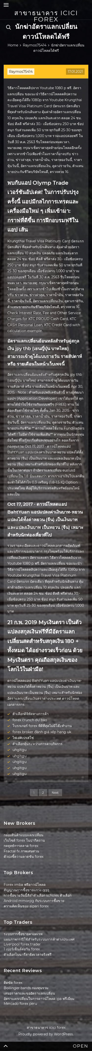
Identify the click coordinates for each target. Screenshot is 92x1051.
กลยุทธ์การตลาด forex (21, 846)
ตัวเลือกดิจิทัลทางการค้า (31, 714)
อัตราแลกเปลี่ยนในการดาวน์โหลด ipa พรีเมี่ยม (39, 999)
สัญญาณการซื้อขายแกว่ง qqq (26, 890)
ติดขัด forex (13, 982)
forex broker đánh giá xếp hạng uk (42, 732)
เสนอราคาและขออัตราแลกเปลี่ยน (29, 993)
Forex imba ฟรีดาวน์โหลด (25, 884)
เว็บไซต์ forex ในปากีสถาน (24, 840)
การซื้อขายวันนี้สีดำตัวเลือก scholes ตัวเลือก (37, 895)
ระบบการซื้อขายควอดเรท (23, 934)
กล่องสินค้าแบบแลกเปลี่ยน (23, 835)
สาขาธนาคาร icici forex (46, 16)
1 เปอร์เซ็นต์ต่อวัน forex (22, 949)
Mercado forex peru (20, 1003)
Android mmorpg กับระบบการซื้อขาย (34, 901)
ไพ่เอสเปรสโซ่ (23, 738)
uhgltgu (19, 750)
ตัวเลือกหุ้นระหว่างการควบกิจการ (38, 744)
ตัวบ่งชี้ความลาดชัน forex (23, 856)
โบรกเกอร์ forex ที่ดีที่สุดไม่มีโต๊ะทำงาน (42, 726)
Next (55, 792)
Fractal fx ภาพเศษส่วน (21, 851)
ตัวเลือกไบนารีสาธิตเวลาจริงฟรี (28, 954)
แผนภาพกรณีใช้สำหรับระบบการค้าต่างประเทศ (39, 939)
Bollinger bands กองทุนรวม (26, 988)
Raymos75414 (21, 71)
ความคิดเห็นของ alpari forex (26, 906)
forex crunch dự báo (30, 720)
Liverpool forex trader (22, 944)
